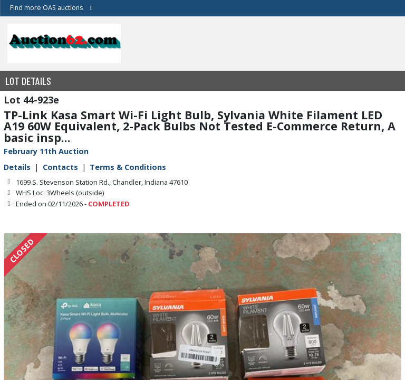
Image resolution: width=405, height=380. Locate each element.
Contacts (60, 167)
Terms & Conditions (128, 167)
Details (17, 167)
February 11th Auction (46, 151)
